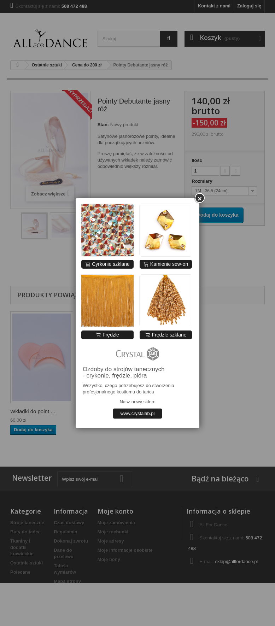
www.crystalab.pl (138, 413)
